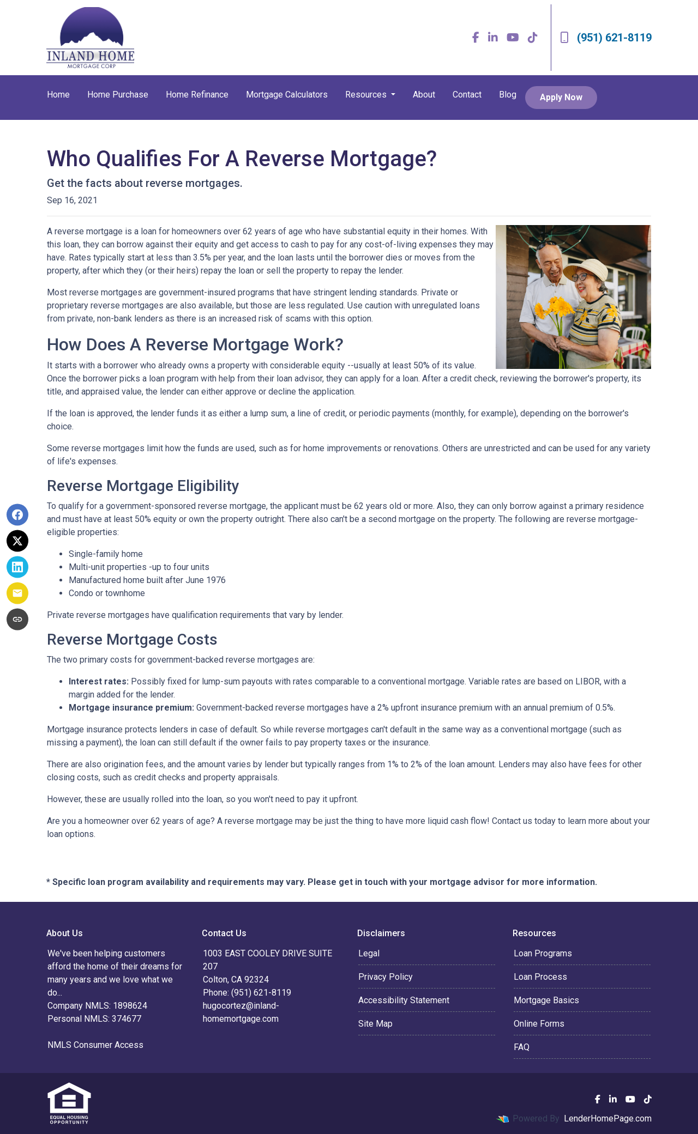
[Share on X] (17, 541)
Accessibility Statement (403, 1000)
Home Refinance (197, 94)
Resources (367, 94)
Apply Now (561, 97)
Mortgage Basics (546, 1000)
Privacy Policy (385, 977)
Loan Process (540, 977)
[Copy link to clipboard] (17, 619)
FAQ (521, 1047)
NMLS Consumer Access (95, 1045)
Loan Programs (543, 953)
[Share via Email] (17, 593)
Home (58, 94)
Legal (369, 953)
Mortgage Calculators (287, 94)
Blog (507, 94)
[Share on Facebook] (17, 515)
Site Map (375, 1023)
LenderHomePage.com (608, 1118)
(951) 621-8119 (606, 37)
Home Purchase (117, 94)
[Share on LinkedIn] (17, 567)
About (424, 94)
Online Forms (539, 1023)
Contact (467, 94)
